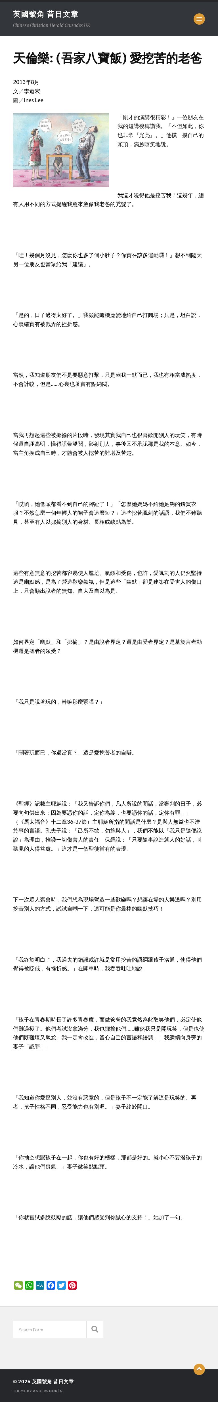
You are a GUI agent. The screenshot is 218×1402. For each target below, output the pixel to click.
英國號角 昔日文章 (46, 14)
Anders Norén (48, 1391)
